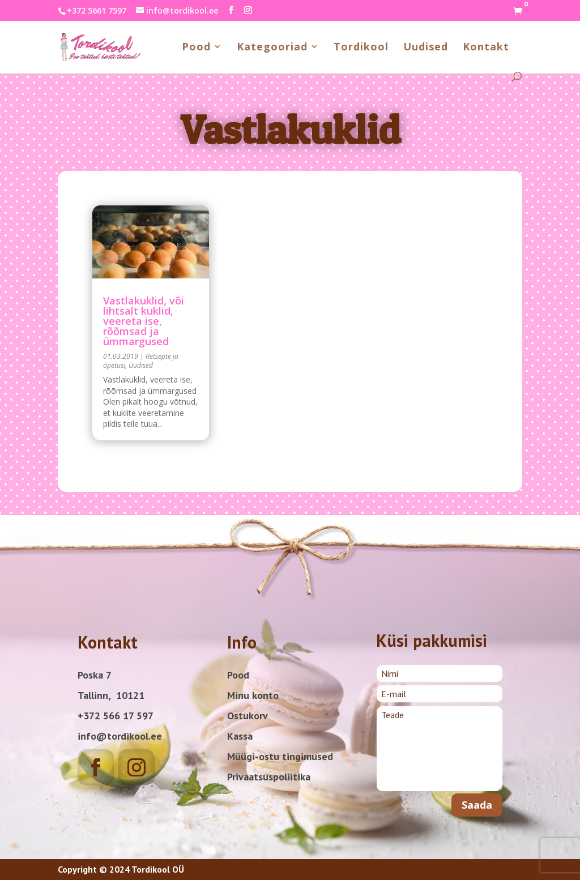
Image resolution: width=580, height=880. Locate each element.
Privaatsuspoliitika (268, 776)
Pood (196, 47)
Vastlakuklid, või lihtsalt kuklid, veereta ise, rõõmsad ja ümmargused (143, 321)
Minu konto (253, 695)
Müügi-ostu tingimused (280, 756)
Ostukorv (247, 715)
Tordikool (361, 47)
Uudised (425, 47)
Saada (477, 805)
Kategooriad (272, 47)
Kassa (240, 735)
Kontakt (486, 47)
